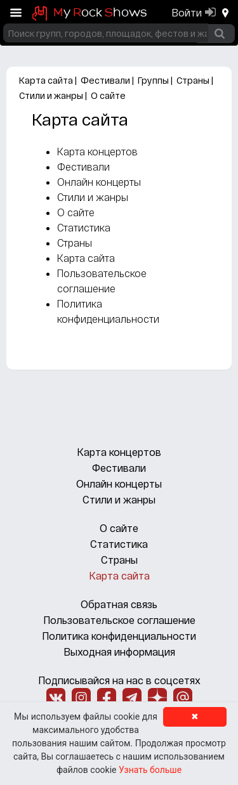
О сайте (108, 95)
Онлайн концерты (99, 182)
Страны (192, 80)
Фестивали (105, 80)
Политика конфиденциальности (119, 636)
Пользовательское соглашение (119, 620)
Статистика (83, 227)
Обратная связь (119, 604)
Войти (186, 12)
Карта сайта (46, 80)
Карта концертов (97, 151)
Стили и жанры (51, 95)
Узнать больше (150, 770)
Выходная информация (119, 652)
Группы (153, 80)
